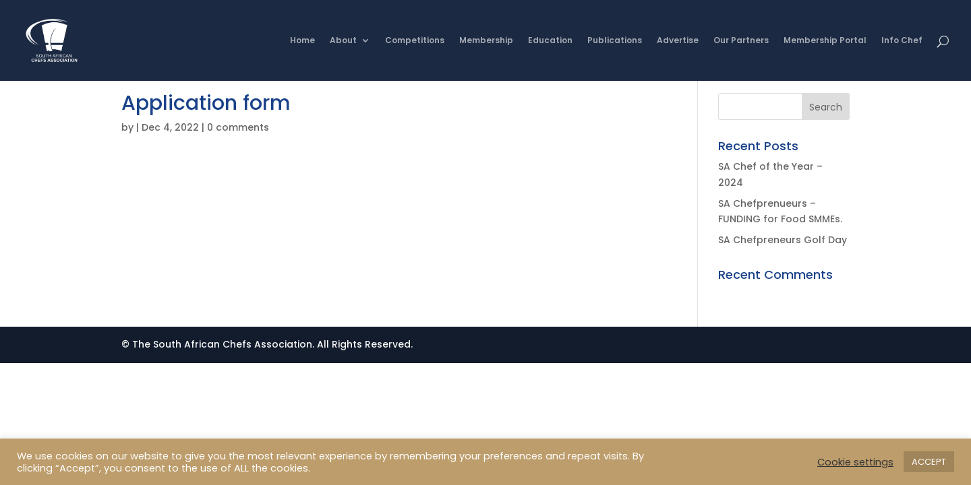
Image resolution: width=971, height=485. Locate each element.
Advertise (678, 41)
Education (550, 41)
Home (302, 41)
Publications (614, 41)
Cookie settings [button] (855, 462)
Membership (486, 41)
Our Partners (741, 41)
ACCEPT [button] (929, 461)
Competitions (414, 41)
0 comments (238, 127)
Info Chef (901, 41)
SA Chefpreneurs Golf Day (782, 240)
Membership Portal (825, 41)
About (343, 41)
